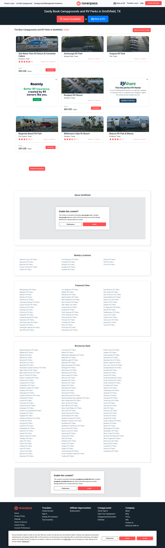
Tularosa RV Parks (110, 317)
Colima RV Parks (26, 401)
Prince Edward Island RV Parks (73, 454)
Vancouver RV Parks (110, 320)
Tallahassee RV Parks (111, 312)
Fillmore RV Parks (26, 312)
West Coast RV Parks (111, 433)
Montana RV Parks (68, 380)
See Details (50, 70)
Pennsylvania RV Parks (70, 451)
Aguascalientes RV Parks (29, 350)
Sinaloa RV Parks (109, 373)
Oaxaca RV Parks (68, 436)
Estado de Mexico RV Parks (30, 418)
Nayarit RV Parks (68, 385)
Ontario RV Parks (68, 444)
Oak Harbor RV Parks (69, 305)
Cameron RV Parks (26, 300)
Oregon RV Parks (68, 446)
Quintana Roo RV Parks (111, 360)
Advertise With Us (132, 526)
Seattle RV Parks (109, 305)
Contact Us (129, 523)
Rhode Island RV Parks (111, 363)
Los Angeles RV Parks (70, 290)
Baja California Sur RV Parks (30, 373)
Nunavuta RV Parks (69, 433)
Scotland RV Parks (110, 370)
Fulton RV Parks (25, 270)
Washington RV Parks (111, 428)
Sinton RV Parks (109, 259)
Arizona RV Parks (26, 360)
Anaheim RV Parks (26, 292)
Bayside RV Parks (26, 265)
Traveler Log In (132, 3)
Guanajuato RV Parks (27, 428)
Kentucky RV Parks (27, 456)
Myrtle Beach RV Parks (70, 297)
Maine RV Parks (67, 353)
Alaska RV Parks (26, 355)
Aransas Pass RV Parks (28, 259)
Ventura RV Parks (109, 322)
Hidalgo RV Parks (26, 438)
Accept (145, 538)
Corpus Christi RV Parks (28, 267)
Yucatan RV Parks (109, 446)
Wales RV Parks (109, 426)
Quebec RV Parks (109, 353)
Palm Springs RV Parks (70, 312)
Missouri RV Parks (68, 378)
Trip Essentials (47, 520)
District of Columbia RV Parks (30, 411)
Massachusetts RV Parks (71, 365)
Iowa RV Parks (25, 449)
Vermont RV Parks (110, 413)
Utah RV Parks (108, 408)
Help (142, 3)
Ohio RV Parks (67, 438)
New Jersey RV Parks (70, 403)
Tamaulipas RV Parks (111, 390)
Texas (66, 29)
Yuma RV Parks (109, 325)
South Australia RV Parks (112, 378)
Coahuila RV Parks (26, 398)
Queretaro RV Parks (110, 358)
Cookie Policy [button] (67, 539)
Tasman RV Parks (109, 395)
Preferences (110, 538)
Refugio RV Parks (68, 265)
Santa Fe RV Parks (110, 302)
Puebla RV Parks (68, 456)
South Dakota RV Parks (111, 383)
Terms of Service (20, 522)
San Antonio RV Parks (111, 290)
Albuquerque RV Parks (28, 290)
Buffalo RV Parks (26, 297)
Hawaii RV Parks (26, 433)
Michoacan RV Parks (69, 370)
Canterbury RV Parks (27, 385)
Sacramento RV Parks (70, 330)
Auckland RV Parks (26, 365)
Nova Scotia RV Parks (70, 428)
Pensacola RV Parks (69, 317)
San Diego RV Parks (110, 292)
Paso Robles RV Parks (70, 315)
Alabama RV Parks (26, 353)
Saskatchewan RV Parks (112, 368)
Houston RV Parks (26, 325)
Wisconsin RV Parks (110, 441)
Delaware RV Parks (27, 408)
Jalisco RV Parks (26, 451)
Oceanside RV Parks (69, 307)
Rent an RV (119, 3)
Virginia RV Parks (109, 418)
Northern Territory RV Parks (72, 421)
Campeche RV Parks (27, 383)
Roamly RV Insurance (50, 517)
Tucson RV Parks (109, 315)
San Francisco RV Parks (112, 295)
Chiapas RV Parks (26, 390)
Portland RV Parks (68, 262)
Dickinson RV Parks (27, 307)
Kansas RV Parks (26, 454)
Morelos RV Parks (68, 383)
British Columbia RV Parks (29, 378)
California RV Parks (27, 380)
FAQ (126, 520)
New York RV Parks (69, 411)
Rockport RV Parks (68, 267)
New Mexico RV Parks (70, 406)
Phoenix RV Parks (68, 320)
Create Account (153, 3)
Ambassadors (75, 511)
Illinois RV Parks (26, 444)
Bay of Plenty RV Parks (28, 375)
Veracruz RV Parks (110, 411)
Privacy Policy (19, 516)
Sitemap (17, 519)
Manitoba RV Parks (69, 358)
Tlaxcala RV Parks (110, 406)
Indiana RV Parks (26, 446)
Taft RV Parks (108, 262)
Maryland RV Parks (69, 363)
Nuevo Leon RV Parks (70, 431)
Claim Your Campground (106, 514)
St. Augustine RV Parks (111, 307)
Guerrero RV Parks (26, 431)
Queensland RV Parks (111, 355)
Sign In (44, 514)
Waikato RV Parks (110, 423)
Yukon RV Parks (109, 449)
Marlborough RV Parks (70, 360)
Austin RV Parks (25, 295)
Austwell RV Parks (26, 262)
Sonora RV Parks (109, 375)
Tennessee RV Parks (111, 401)
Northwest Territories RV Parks (73, 426)
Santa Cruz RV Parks (111, 300)
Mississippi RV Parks (70, 375)
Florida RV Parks (26, 421)
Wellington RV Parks (110, 431)
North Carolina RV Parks (70, 413)
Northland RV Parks (69, 423)
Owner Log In (9, 3)
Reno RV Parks (67, 325)
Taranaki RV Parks (110, 393)
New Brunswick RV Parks (71, 395)
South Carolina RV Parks (112, 380)
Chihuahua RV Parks (27, 393)
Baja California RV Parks (28, 370)
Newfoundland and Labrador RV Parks (75, 398)
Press (127, 517)
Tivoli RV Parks (109, 265)
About (127, 511)
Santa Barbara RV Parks (112, 297)
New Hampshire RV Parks (71, 401)
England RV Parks (26, 416)
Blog (127, 514)
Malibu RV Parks (68, 292)
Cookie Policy (19, 525)
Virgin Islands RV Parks (112, 421)
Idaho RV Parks (25, 441)
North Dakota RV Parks (70, 416)
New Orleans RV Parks (70, 302)
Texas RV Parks (109, 403)
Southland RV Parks (110, 385)
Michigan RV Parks (68, 368)
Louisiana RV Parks (69, 350)
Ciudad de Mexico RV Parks (30, 395)
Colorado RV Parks (26, 403)
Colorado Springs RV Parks (30, 302)
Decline (127, 538)
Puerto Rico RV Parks (111, 350)
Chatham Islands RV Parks (29, 388)
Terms (16, 513)
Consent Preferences (22, 528)
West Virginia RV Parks (111, 438)
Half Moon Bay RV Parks (29, 322)
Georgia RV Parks (26, 423)
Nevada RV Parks (68, 393)
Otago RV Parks (67, 449)
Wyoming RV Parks (110, 444)
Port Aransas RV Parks (70, 259)
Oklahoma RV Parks (69, 441)
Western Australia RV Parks (113, 436)
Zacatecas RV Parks (110, 451)
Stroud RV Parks (109, 310)
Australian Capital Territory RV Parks (33, 368)
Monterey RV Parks (69, 295)
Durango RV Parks (26, 310)
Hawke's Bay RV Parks (28, 436)
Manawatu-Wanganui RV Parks (73, 355)
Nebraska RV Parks (69, 388)
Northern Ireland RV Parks (71, 418)
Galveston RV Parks (27, 320)
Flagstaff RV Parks (27, 315)
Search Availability (70, 19)
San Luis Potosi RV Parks (112, 365)
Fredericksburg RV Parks (29, 317)
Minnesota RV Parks (69, 373)
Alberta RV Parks (26, 358)
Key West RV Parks (27, 330)
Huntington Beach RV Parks (30, 327)
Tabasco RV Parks (110, 388)
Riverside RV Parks (69, 327)
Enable (94, 224)
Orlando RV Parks (68, 310)
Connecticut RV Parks (27, 406)
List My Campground (24, 3)
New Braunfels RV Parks (71, 300)
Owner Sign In (103, 511)
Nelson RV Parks (68, 390)
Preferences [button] (25, 541)
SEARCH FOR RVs (128, 101)
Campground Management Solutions (48, 3)
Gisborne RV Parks (26, 426)
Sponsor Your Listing (141, 30)
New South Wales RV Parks (72, 408)
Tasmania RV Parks (110, 398)
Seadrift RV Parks (68, 270)
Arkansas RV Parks (27, 363)
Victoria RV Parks (109, 416)
